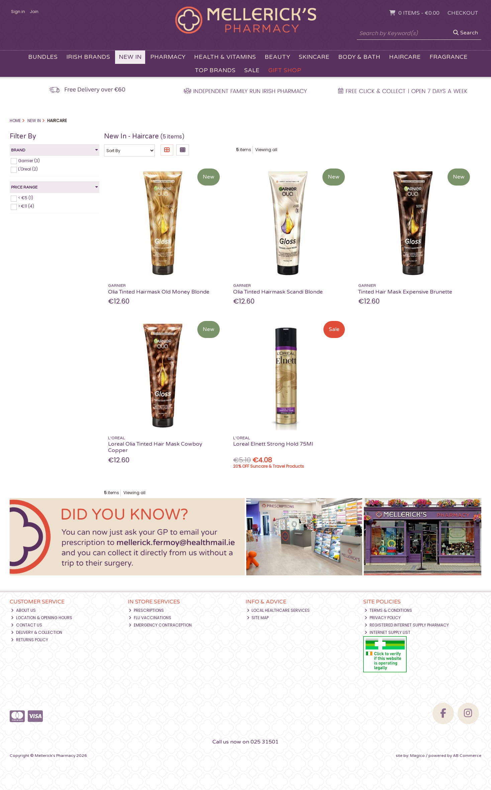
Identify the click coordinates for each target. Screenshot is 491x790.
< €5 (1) (25, 198)
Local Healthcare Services (278, 610)
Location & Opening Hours (41, 617)
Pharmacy (167, 57)
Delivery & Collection (36, 632)
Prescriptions (146, 610)
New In (130, 57)
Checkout (463, 13)
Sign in (18, 11)
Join (34, 11)
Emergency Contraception (160, 625)
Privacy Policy (383, 617)
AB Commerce (467, 755)
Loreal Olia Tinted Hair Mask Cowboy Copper (155, 447)
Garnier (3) (29, 160)
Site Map (258, 617)
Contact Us (26, 625)
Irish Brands (88, 57)
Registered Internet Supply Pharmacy (407, 625)
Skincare (314, 57)
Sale (252, 70)
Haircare (405, 57)
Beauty (277, 57)
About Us (23, 610)
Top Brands (215, 70)
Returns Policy (29, 640)
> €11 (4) (26, 206)
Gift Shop (284, 70)
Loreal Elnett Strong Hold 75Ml (273, 444)
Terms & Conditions (388, 610)
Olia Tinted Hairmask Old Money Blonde (158, 292)
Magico (417, 755)
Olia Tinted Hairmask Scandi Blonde (278, 292)
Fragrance (448, 57)
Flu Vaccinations (150, 617)
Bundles (43, 57)
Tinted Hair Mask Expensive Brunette (405, 292)
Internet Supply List (387, 632)
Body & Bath (359, 57)
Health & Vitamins (225, 57)
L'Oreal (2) (28, 169)
